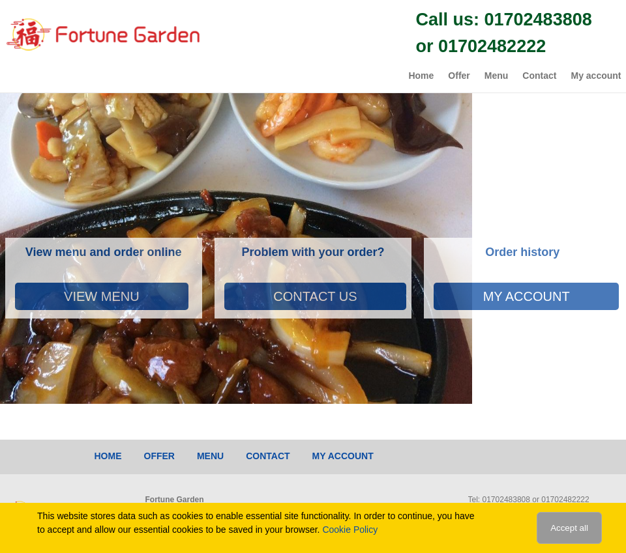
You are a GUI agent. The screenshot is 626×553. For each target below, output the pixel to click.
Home (421, 75)
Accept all (569, 528)
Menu (496, 75)
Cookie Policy (350, 529)
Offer (459, 75)
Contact (539, 75)
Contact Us (315, 296)
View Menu (102, 296)
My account (596, 75)
